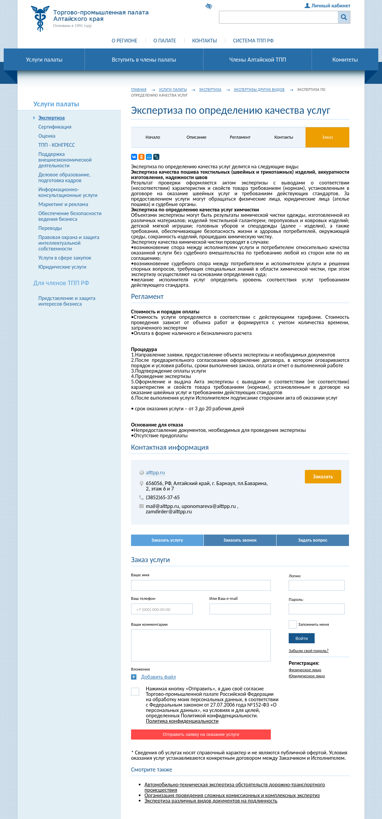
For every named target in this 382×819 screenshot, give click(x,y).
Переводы (50, 228)
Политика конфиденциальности (182, 721)
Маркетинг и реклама (63, 204)
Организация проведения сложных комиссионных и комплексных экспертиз (232, 795)
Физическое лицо (305, 669)
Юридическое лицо (307, 675)
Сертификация (54, 127)
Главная (139, 89)
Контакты (204, 40)
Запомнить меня (313, 624)
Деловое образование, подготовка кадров (64, 177)
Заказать (323, 476)
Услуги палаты (173, 89)
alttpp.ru (155, 472)
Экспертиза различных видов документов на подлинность (211, 800)
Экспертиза (51, 117)
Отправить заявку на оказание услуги (201, 734)
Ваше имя (140, 574)
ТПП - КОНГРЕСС (56, 145)
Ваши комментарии (149, 624)
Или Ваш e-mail (224, 598)
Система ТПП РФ (253, 40)
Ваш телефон (143, 598)
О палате (165, 40)
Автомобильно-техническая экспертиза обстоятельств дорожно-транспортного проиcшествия (235, 787)
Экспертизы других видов (259, 89)
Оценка (46, 136)
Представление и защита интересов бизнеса (66, 301)
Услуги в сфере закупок (64, 257)
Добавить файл (158, 677)
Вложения (140, 669)
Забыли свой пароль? (308, 650)
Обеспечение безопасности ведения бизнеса (69, 216)
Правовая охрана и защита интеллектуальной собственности (68, 243)
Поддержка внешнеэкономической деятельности (65, 160)
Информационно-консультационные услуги (67, 192)
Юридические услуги (62, 267)
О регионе (124, 40)
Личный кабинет (331, 5)
